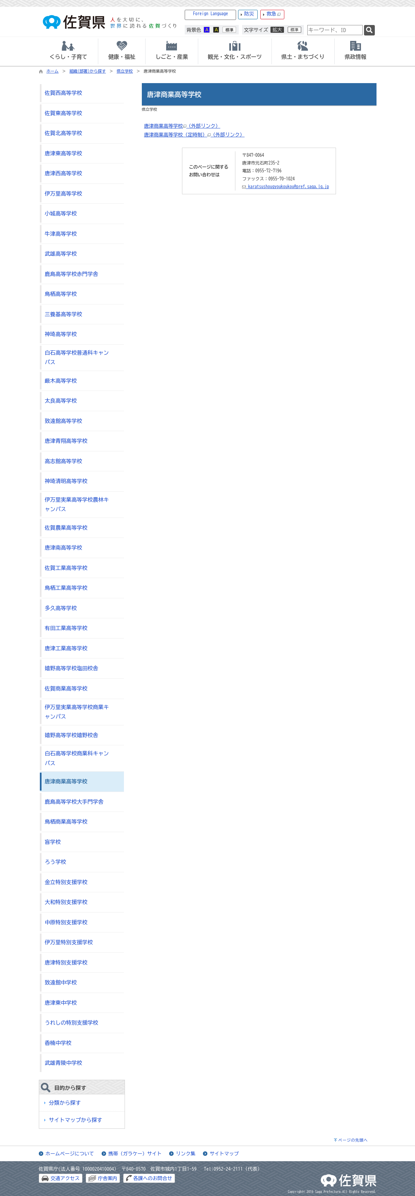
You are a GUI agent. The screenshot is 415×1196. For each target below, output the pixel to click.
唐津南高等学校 (63, 547)
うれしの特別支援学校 (71, 1022)
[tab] (68, 51)
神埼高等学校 (61, 334)
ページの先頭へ (353, 1140)
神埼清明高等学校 (66, 481)
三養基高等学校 (63, 314)
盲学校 (53, 842)
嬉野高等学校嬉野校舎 (71, 735)
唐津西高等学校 (63, 173)
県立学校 (125, 71)
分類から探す (65, 1102)
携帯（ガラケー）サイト (135, 1153)
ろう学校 (55, 862)
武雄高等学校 (61, 253)
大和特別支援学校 (66, 902)
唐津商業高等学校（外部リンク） (182, 125)
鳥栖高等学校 (61, 294)
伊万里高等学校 (63, 193)
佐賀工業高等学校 (66, 568)
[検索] (369, 30)
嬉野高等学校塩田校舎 (71, 668)
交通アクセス (65, 1178)
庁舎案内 (108, 1178)
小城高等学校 (61, 213)
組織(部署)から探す (88, 71)
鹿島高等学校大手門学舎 (74, 801)
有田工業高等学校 (66, 628)
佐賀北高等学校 (63, 133)
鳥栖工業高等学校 (66, 588)
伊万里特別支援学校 (69, 942)
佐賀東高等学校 (63, 113)
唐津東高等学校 (63, 153)
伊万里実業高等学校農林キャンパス (77, 504)
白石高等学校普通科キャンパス (77, 357)
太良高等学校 (61, 400)
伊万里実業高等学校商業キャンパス (77, 712)
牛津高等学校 (61, 233)
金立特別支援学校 (66, 882)
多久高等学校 (61, 608)
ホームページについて (70, 1153)
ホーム (53, 71)
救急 (273, 14)
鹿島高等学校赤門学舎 (71, 274)
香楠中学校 (58, 1043)
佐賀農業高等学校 (66, 527)
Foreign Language (210, 13)
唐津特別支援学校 (66, 962)
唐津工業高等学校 (66, 648)
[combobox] (335, 30)
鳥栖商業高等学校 (66, 821)
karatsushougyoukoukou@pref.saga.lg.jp (285, 186)
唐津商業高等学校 (66, 781)
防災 (249, 13)
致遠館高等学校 (63, 421)
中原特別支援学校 (66, 922)
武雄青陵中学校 (63, 1063)
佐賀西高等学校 (63, 93)
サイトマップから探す (75, 1120)
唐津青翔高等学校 (66, 441)
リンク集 (186, 1153)
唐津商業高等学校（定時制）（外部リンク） (194, 134)
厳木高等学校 (61, 380)
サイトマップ (224, 1153)
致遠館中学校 (61, 982)
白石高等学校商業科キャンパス (77, 758)
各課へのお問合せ (152, 1178)
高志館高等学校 (63, 461)
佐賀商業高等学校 (66, 688)
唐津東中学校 (61, 1002)
